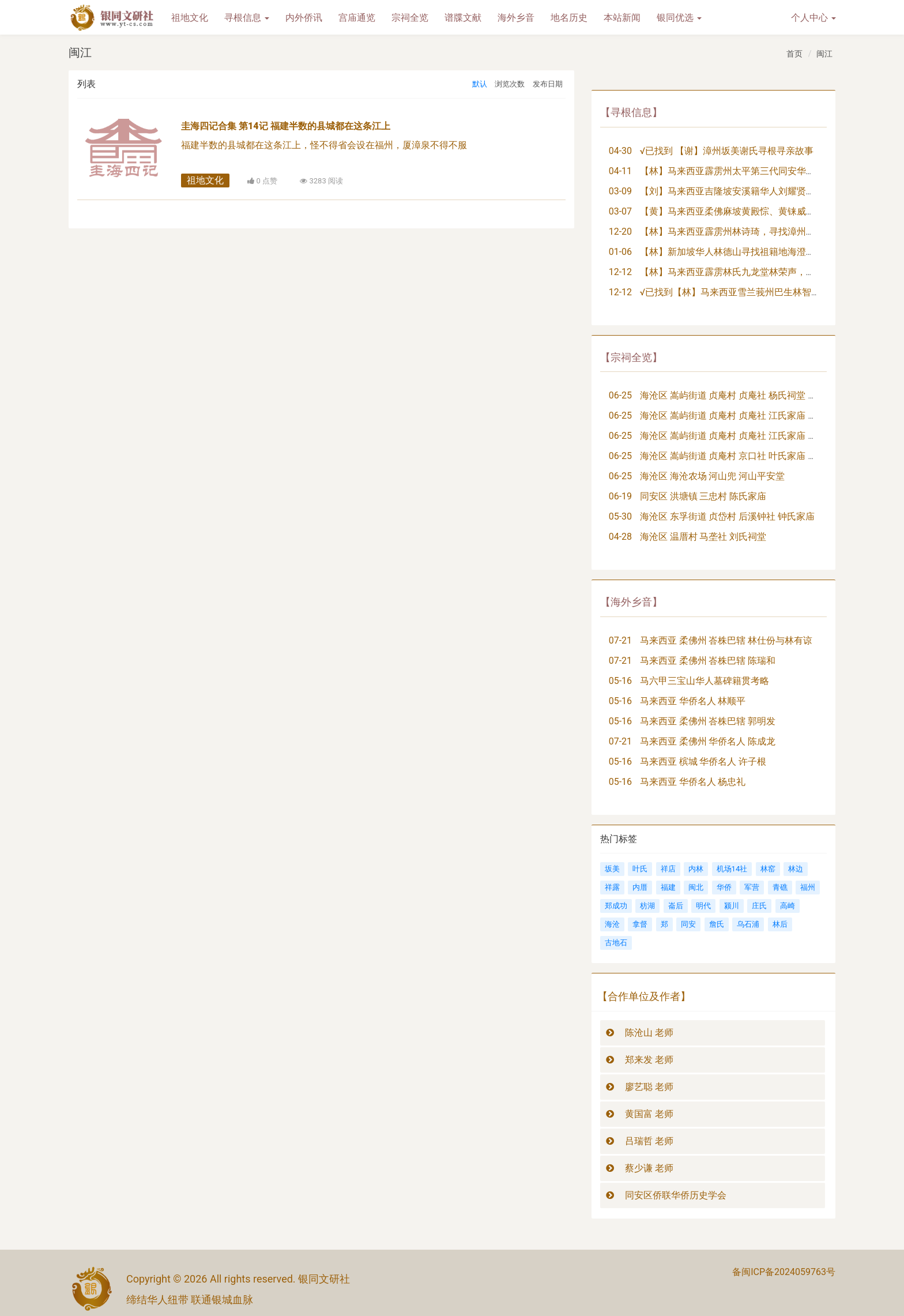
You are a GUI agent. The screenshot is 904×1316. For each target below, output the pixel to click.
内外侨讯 (303, 17)
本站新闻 (622, 17)
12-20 (620, 231)
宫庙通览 (356, 17)
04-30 (620, 150)
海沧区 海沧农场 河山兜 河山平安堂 (712, 476)
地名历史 (569, 17)
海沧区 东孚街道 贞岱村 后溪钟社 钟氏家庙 (727, 516)
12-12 (620, 271)
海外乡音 (516, 17)
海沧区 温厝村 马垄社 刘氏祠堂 (703, 536)
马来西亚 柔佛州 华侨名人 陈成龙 (708, 741)
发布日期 (548, 84)
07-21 (620, 640)
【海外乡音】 (631, 602)
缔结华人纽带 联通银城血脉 (189, 1300)
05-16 (620, 680)
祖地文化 (189, 17)
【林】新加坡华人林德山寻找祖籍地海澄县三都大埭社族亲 (760, 251)
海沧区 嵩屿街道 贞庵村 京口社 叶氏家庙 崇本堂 (738, 455)
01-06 (620, 251)
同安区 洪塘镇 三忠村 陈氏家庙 (703, 496)
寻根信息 (246, 17)
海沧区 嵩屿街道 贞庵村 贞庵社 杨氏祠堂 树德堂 (738, 395)
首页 (794, 53)
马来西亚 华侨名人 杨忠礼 (693, 781)
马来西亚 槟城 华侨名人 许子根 (703, 761)
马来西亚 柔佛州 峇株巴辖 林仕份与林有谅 (726, 640)
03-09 (620, 191)
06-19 (620, 496)
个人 (813, 17)
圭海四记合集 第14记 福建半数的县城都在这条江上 (285, 126)
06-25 (620, 395)
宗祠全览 (409, 17)
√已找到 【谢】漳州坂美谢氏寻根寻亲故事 (727, 150)
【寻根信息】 (631, 112)
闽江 (824, 53)
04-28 (620, 536)
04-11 (620, 171)
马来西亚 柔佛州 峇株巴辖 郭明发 (708, 721)
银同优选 (679, 17)
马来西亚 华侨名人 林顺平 (693, 700)
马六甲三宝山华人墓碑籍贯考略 (704, 680)
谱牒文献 (463, 17)
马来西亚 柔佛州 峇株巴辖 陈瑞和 (708, 660)
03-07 (620, 211)
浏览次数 (510, 84)
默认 (479, 84)
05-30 (620, 516)
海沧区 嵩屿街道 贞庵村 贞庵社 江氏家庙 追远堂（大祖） (756, 415)
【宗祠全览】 (631, 357)
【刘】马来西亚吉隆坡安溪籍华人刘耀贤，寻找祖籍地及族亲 (764, 191)
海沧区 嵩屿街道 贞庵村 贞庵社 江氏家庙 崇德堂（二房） (756, 435)
